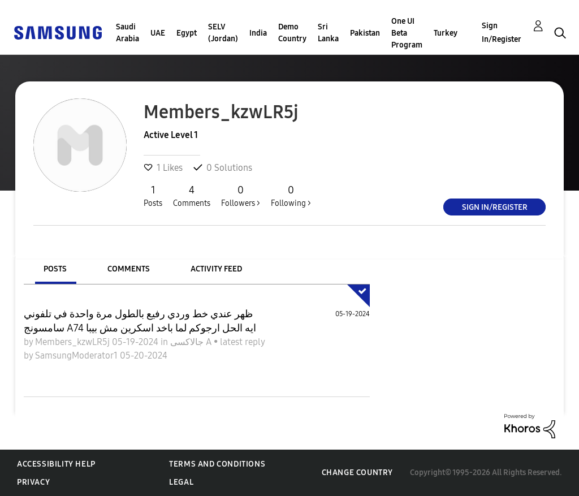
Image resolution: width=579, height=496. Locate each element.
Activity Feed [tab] (216, 269)
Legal (181, 482)
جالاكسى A (192, 342)
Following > (291, 195)
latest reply (242, 342)
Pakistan (365, 33)
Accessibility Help (56, 464)
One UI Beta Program (406, 33)
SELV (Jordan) (223, 33)
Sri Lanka (328, 33)
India (258, 33)
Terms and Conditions (217, 464)
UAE (157, 33)
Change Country (357, 472)
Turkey (445, 33)
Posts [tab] (55, 269)
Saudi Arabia (127, 33)
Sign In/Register (501, 32)
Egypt (186, 33)
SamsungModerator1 (77, 355)
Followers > (240, 195)
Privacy (33, 482)
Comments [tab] (128, 269)
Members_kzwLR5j (73, 342)
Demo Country (292, 33)
